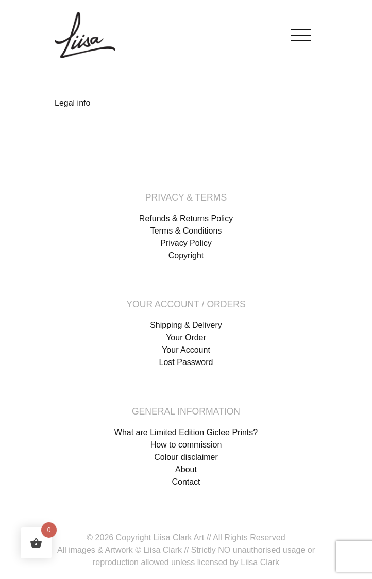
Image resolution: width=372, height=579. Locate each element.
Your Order (186, 337)
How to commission (186, 444)
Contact (186, 481)
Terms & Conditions (186, 230)
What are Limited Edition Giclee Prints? (186, 432)
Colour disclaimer (186, 457)
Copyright (186, 255)
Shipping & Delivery (186, 325)
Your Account (186, 349)
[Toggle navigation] (300, 32)
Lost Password (186, 362)
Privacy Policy (186, 243)
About (186, 469)
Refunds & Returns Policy (186, 218)
